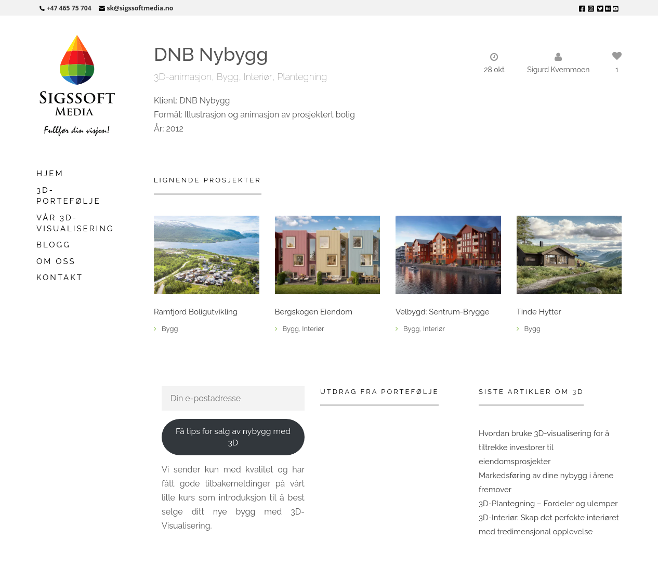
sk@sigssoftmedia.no (140, 8)
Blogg (53, 244)
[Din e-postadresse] (233, 398)
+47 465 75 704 (69, 8)
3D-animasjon (183, 76)
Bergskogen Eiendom (313, 312)
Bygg (228, 76)
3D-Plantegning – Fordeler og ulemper (548, 503)
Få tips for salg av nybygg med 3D (233, 437)
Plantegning (302, 76)
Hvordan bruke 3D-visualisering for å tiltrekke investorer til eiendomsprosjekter (544, 447)
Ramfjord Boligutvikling (196, 312)
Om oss (56, 261)
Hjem (50, 173)
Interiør (258, 76)
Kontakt (59, 277)
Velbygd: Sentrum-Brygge (443, 312)
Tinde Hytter (539, 312)
